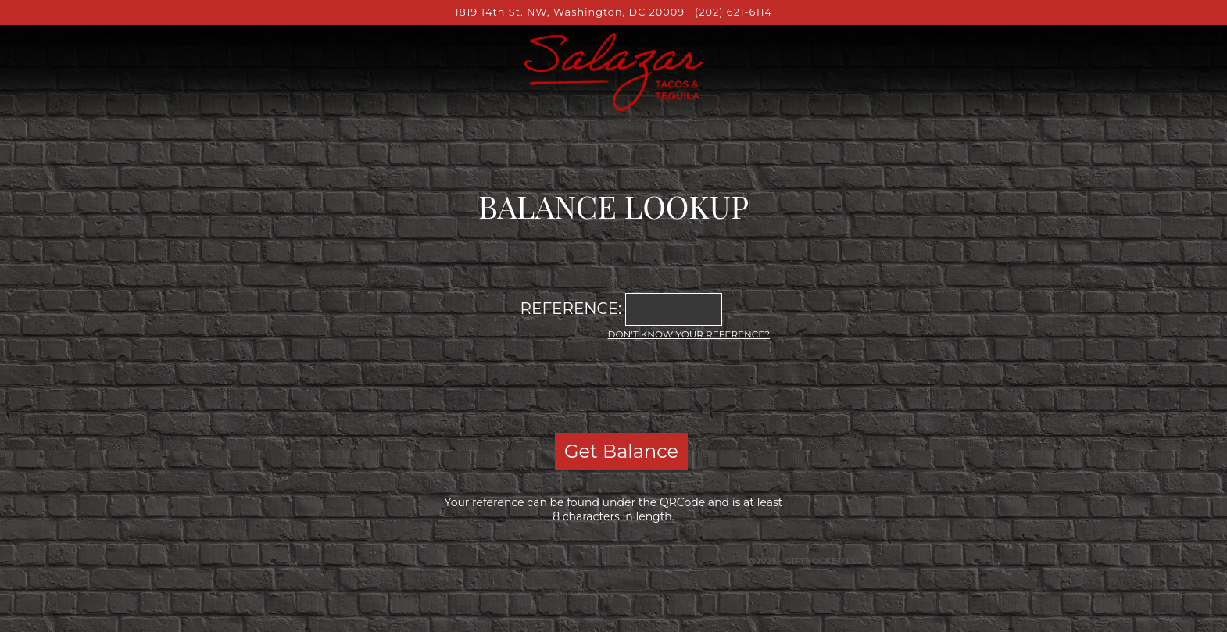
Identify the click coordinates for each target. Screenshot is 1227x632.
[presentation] (613, 384)
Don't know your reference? (689, 334)
